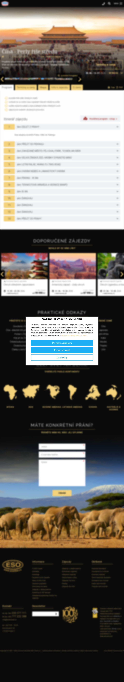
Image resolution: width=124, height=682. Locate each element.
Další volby (62, 357)
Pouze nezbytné (62, 350)
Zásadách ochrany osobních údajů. (74, 335)
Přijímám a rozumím (62, 343)
